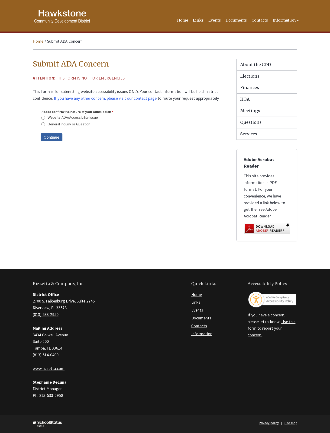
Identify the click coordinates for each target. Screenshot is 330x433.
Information (201, 333)
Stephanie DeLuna (50, 382)
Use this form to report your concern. (271, 328)
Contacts (199, 325)
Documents (201, 318)
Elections (249, 76)
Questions (251, 122)
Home (38, 41)
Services (248, 134)
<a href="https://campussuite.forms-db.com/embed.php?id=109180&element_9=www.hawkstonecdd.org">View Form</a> (128, 130)
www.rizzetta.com (49, 368)
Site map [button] (291, 423)
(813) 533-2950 (45, 314)
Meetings (250, 110)
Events (197, 310)
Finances (249, 87)
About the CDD (255, 64)
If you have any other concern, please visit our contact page (105, 98)
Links (195, 302)
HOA (245, 99)
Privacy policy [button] (269, 423)
